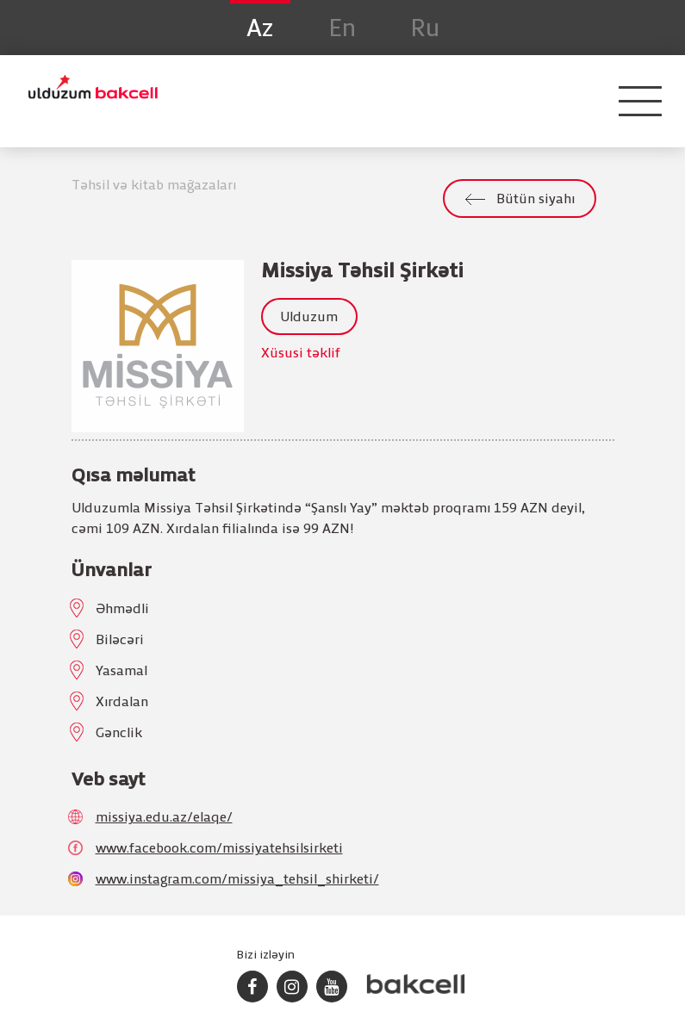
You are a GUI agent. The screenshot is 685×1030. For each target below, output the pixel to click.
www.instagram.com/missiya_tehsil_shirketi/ (237, 880)
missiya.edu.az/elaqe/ (164, 818)
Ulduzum (309, 318)
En (342, 29)
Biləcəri (120, 641)
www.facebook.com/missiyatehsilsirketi (219, 849)
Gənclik (119, 734)
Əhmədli (122, 610)
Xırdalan (122, 703)
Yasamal (121, 672)
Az (260, 29)
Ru (425, 29)
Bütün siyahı (535, 200)
